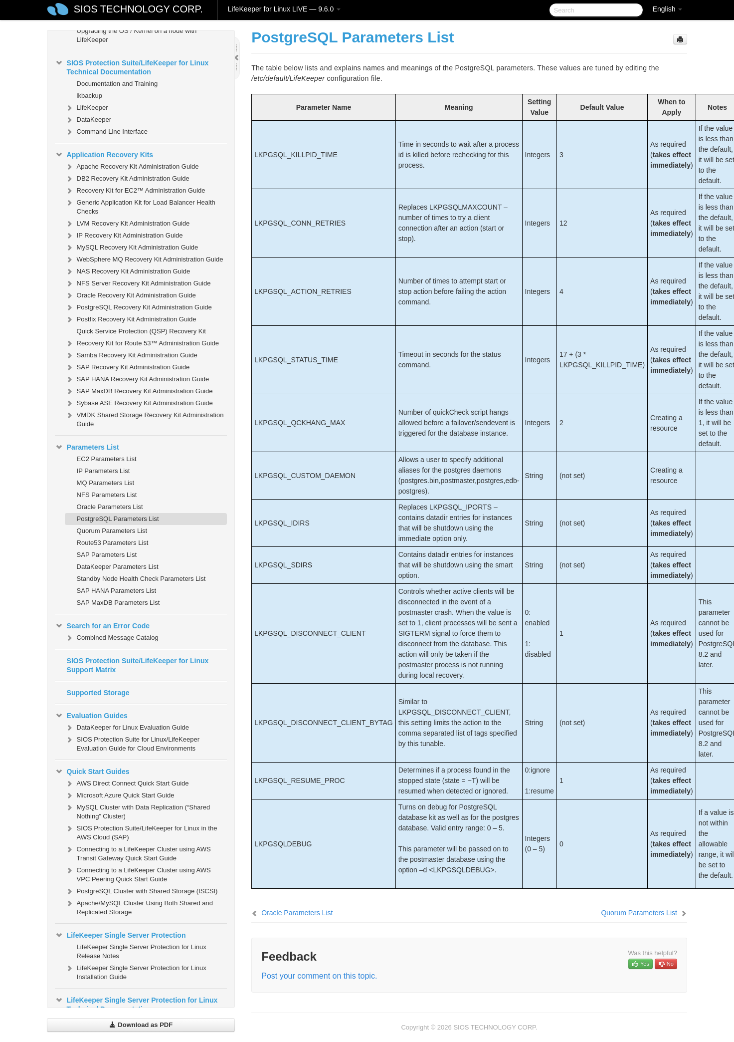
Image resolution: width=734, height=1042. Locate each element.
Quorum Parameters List (112, 530)
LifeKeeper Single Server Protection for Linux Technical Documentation (136, 1003)
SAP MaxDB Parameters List (118, 602)
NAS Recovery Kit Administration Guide (127, 271)
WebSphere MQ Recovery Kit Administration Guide (144, 259)
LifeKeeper (86, 108)
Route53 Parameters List (113, 542)
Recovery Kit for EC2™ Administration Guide (135, 191)
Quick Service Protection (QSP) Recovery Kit (141, 331)
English (668, 9)
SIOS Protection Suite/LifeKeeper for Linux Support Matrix (138, 665)
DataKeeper (88, 120)
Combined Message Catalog (112, 638)
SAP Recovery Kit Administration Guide (127, 367)
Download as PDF (141, 1025)
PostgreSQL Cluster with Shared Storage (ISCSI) (141, 891)
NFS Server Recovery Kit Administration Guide (138, 283)
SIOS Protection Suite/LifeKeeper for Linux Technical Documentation (132, 66)
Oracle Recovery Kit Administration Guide (130, 295)
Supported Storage (98, 693)
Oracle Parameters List (110, 507)
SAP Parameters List (107, 554)
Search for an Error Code (102, 626)
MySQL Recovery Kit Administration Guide (131, 248)
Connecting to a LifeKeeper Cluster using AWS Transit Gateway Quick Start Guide (138, 852)
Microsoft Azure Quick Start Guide (120, 795)
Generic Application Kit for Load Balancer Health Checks (140, 206)
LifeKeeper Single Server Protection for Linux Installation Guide (135, 971)
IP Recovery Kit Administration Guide (124, 236)
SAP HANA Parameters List (116, 590)
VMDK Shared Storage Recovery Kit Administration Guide (144, 418)
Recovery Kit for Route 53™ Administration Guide (142, 343)
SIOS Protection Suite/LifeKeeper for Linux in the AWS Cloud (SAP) (141, 831)
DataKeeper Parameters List (118, 566)
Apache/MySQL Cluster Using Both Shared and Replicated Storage (139, 906)
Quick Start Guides (92, 772)
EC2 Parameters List (107, 459)
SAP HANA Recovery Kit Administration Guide (137, 379)
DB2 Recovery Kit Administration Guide (127, 179)
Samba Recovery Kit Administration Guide (131, 355)
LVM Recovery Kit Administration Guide (127, 224)
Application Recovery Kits (104, 155)
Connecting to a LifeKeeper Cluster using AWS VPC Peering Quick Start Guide (138, 873)
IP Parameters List (103, 471)
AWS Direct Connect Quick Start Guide (127, 783)
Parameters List (87, 447)
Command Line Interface (106, 132)
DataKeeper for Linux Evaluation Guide (127, 728)
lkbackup (89, 95)
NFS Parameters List (107, 495)
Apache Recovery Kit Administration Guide (132, 167)
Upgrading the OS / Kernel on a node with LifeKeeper (137, 35)
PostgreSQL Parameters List (118, 518)
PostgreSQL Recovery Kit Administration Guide (138, 307)
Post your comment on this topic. (319, 976)
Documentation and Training (117, 83)
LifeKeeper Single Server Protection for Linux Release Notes (141, 951)
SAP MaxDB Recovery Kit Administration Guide (139, 391)
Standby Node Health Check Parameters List (141, 578)
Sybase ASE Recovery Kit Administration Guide (139, 403)
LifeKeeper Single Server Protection (120, 935)
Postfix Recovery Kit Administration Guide (130, 319)
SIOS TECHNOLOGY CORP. (138, 8)
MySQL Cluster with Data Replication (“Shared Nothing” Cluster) (137, 810)
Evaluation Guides (91, 716)
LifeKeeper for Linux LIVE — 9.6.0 (284, 9)
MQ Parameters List (106, 483)
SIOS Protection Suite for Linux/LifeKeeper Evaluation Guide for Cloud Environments (132, 743)
